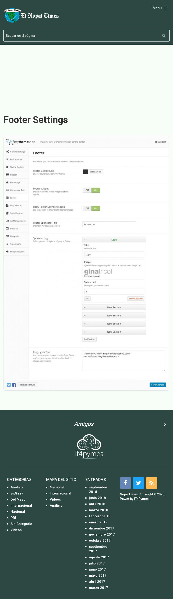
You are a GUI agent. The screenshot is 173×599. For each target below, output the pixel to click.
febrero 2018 (99, 516)
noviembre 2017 (102, 534)
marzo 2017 (98, 588)
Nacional (18, 512)
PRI (13, 518)
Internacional (21, 506)
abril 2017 (97, 582)
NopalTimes (129, 494)
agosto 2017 (99, 557)
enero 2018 (98, 522)
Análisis (17, 487)
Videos (16, 530)
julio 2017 (97, 563)
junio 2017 (97, 569)
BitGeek (17, 493)
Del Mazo (18, 499)
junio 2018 (97, 498)
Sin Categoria (21, 524)
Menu (157, 8)
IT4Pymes (141, 499)
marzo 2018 (98, 510)
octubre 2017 (100, 541)
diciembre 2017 (101, 528)
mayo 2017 (98, 575)
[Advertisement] (86, 76)
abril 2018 (97, 504)
